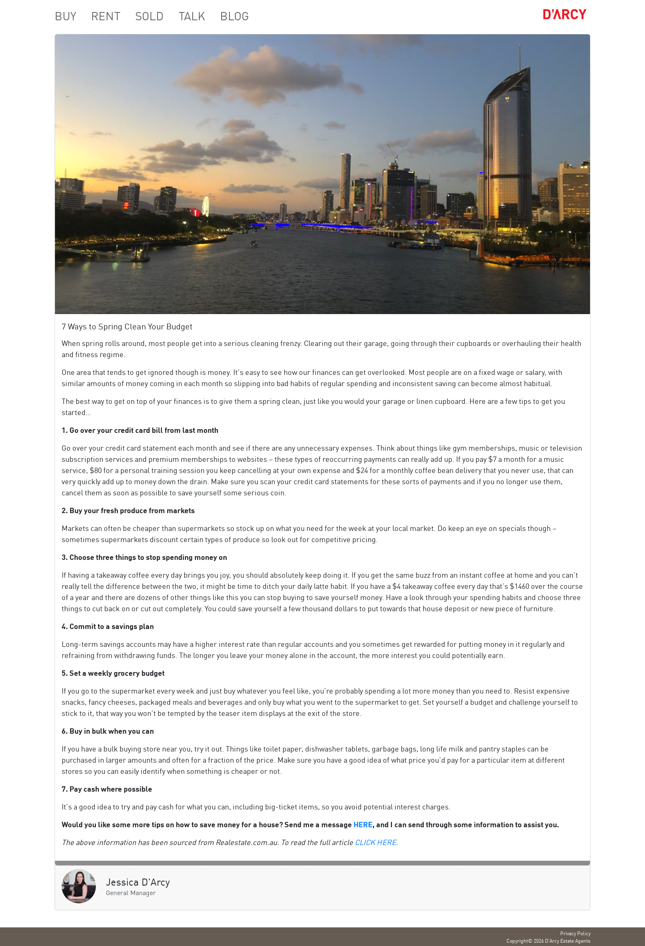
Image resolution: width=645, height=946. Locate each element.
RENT (105, 15)
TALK (192, 15)
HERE (363, 824)
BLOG (234, 15)
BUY (65, 15)
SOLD (149, 15)
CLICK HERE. (376, 841)
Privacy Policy (575, 932)
